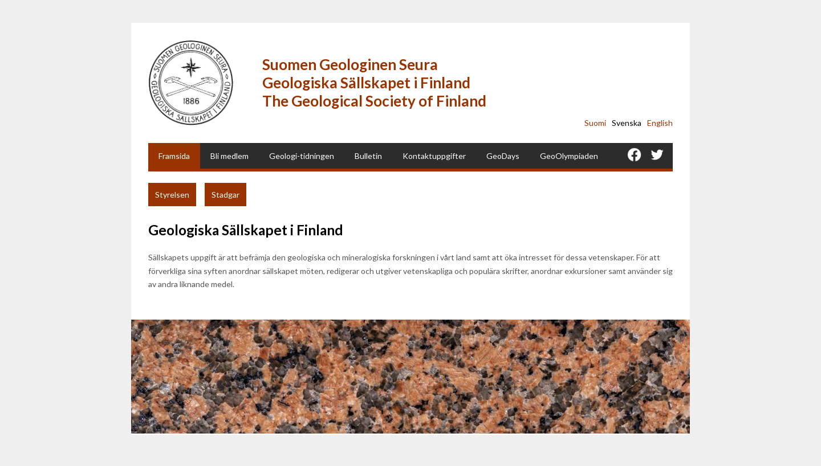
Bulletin (368, 156)
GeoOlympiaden (569, 156)
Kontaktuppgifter (434, 156)
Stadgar (225, 194)
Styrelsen (172, 194)
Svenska (626, 123)
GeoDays (502, 156)
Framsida (174, 156)
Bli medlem (229, 156)
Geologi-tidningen (301, 156)
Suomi (595, 123)
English (660, 123)
